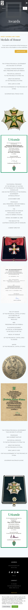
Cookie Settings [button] (6, 606)
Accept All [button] (15, 606)
